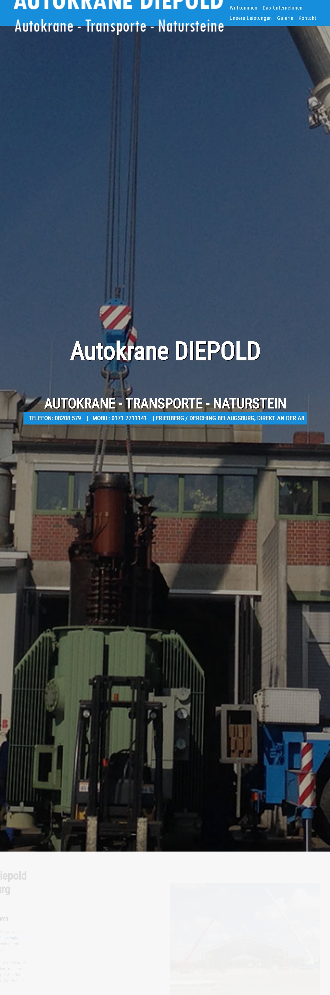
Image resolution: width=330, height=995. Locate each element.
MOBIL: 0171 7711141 (120, 418)
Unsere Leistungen (251, 18)
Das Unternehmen (283, 8)
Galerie (285, 18)
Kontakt (307, 18)
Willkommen (244, 8)
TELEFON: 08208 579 (55, 418)
